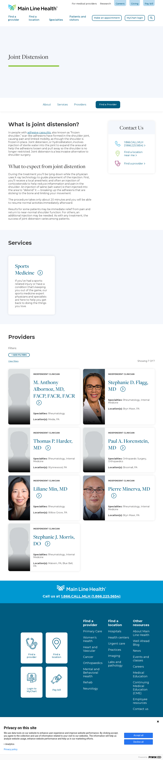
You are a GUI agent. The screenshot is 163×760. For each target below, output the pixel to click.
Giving (134, 3)
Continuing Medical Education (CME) (141, 688)
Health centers (118, 637)
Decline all (138, 742)
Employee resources (140, 701)
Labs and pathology (115, 663)
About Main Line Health (141, 633)
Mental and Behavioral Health (91, 672)
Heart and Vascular (90, 649)
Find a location (115, 623)
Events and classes (141, 658)
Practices (114, 650)
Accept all (138, 735)
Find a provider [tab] (13, 18)
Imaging (114, 656)
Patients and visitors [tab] (77, 18)
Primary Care (92, 631)
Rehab (87, 682)
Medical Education (140, 674)
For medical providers (84, 3)
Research (105, 3)
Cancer (88, 657)
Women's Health (90, 639)
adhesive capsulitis (26, 132)
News (137, 650)
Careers (120, 3)
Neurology (90, 688)
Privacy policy (10, 749)
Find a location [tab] (34, 18)
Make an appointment (107, 17)
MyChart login (135, 17)
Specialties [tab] (56, 19)
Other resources (141, 623)
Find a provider (90, 623)
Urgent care (116, 643)
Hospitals (114, 631)
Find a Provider (108, 104)
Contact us (140, 709)
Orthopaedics (93, 663)
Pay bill (149, 3)
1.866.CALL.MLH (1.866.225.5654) (90, 596)
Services (62, 104)
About (47, 104)
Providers (80, 104)
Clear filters (13, 361)
